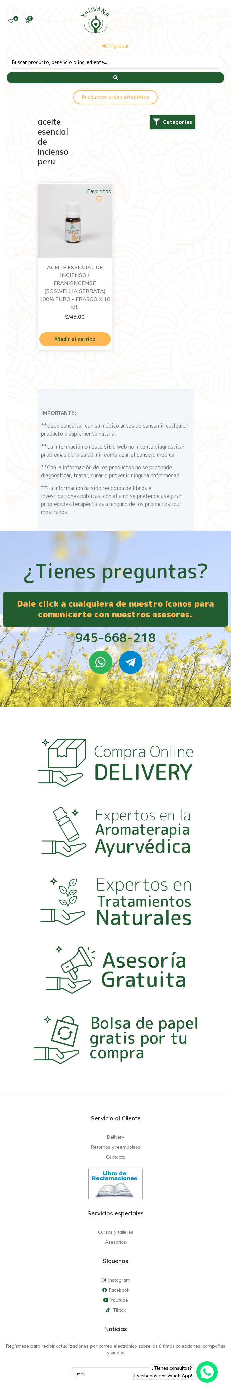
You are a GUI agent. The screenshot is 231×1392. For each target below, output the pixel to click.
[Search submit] (115, 77)
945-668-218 (115, 637)
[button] (172, 122)
